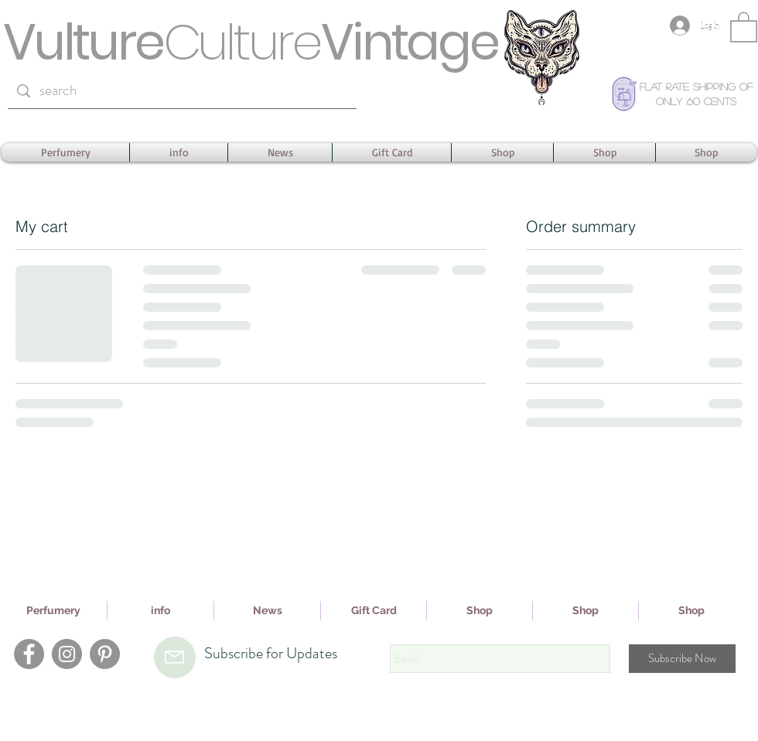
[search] (181, 91)
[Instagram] (67, 654)
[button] (743, 26)
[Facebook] (29, 654)
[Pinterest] (105, 654)
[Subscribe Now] (682, 658)
